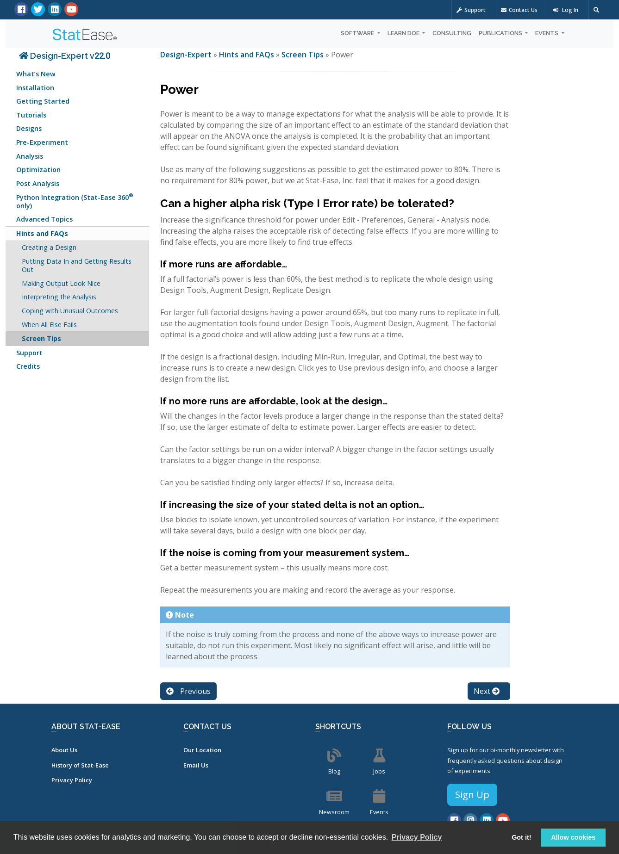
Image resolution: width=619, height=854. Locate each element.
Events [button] (547, 33)
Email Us (195, 765)
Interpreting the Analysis (59, 296)
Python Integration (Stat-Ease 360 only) (74, 201)
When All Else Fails (49, 324)
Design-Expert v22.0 (64, 56)
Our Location (202, 750)
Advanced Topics (44, 219)
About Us (64, 750)
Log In (565, 10)
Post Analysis (37, 183)
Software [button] (358, 33)
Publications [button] (501, 33)
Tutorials (31, 115)
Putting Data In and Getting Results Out (76, 265)
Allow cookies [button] (573, 837)
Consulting (451, 33)
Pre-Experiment (42, 142)
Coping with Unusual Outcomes (70, 310)
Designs (29, 128)
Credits (28, 366)
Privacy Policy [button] (417, 837)
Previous (188, 691)
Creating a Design (49, 247)
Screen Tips (41, 338)
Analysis (29, 156)
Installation (35, 87)
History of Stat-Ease (80, 765)
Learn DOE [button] (404, 33)
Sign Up (472, 794)
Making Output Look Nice (61, 283)
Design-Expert (186, 55)
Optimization (38, 169)
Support (471, 10)
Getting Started (42, 101)
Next (487, 691)
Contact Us (519, 10)
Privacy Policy (71, 780)
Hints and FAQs (42, 233)
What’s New (36, 73)
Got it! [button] (521, 837)
